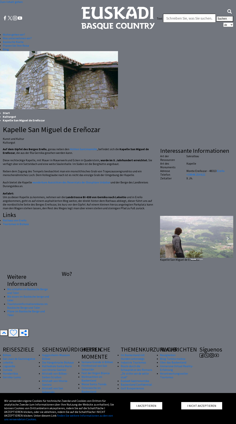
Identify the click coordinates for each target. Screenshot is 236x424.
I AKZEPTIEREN (146, 406)
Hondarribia (10, 373)
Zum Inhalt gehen (11, 2)
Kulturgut (9, 116)
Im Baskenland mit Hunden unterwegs (133, 357)
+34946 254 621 (195, 174)
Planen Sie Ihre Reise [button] (16, 45)
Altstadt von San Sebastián (52, 390)
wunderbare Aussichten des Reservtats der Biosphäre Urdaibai (71, 182)
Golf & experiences (132, 388)
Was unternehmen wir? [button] (17, 38)
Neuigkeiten (168, 355)
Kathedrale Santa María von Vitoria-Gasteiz (57, 368)
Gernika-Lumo (12, 377)
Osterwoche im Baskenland (91, 389)
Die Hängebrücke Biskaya (58, 362)
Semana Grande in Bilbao (97, 362)
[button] (229, 11)
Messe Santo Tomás (94, 384)
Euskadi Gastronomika (135, 381)
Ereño (221, 171)
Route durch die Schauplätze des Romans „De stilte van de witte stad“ (136, 371)
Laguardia (9, 366)
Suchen (225, 19)
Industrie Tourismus (133, 362)
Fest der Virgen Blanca (95, 373)
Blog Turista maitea (172, 359)
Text (159, 18)
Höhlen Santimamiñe (83, 149)
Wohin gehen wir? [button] (14, 34)
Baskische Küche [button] (13, 42)
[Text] (189, 18)
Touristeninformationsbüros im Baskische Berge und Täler (27, 305)
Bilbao (7, 355)
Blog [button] (6, 49)
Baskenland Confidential (136, 384)
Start (6, 113)
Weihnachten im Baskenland (91, 378)
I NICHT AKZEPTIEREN (201, 406)
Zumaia (7, 370)
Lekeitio (8, 362)
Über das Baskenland (173, 362)
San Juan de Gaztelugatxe (19, 359)
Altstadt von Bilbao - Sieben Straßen (55, 375)
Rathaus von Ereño (15, 220)
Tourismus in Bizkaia (16, 224)
